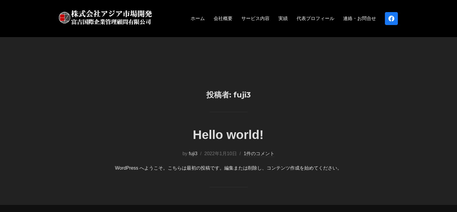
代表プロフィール (315, 18)
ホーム (198, 18)
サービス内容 (255, 18)
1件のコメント (259, 116)
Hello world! (228, 98)
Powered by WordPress (79, 179)
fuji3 (193, 116)
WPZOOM (389, 179)
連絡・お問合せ (359, 18)
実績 (283, 18)
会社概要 (223, 18)
